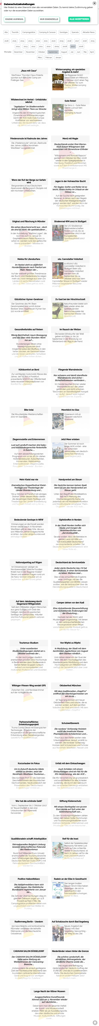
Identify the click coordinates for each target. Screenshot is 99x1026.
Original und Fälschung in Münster (28, 221)
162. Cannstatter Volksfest (70, 259)
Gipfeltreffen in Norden (70, 519)
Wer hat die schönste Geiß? (28, 801)
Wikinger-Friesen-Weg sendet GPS (29, 685)
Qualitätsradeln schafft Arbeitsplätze (29, 838)
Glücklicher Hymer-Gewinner (28, 299)
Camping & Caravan (47, 32)
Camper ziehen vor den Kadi (70, 602)
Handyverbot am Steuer (70, 479)
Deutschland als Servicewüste (70, 562)
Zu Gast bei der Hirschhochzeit (70, 299)
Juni (78, 52)
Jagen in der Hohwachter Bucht (70, 181)
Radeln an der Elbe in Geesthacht (70, 879)
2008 (65, 46)
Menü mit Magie (70, 138)
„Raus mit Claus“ (29, 70)
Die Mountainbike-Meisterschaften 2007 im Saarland (27, 415)
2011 (41, 46)
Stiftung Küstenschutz (70, 801)
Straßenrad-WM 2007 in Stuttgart (70, 221)
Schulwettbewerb (70, 723)
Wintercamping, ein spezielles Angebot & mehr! (70, 70)
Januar (58, 58)
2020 (54, 41)
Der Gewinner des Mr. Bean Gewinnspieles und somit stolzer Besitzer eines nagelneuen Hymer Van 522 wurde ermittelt (28, 307)
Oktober (41, 52)
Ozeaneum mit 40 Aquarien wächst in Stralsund (67, 419)
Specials (75, 32)
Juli (71, 52)
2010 (49, 46)
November (30, 52)
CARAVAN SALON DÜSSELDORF (28, 951)
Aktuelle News (89, 32)
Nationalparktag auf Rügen (29, 562)
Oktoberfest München (70, 685)
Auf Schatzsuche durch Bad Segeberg (70, 921)
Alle (6, 32)
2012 (33, 46)
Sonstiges (64, 32)
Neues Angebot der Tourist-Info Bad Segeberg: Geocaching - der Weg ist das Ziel (69, 931)
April (91, 52)
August (64, 52)
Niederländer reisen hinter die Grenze (70, 951)
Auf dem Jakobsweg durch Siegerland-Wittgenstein (29, 602)
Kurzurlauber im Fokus (29, 763)
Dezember (18, 52)
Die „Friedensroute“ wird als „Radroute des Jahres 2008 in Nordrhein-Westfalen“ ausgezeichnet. (28, 145)
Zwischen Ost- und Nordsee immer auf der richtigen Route (27, 691)
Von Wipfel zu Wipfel (70, 643)
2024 (22, 41)
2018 (69, 41)
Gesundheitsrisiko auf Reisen (29, 329)
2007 (73, 46)
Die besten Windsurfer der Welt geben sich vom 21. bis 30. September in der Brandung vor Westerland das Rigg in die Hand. (68, 338)
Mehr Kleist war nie (28, 479)
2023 (30, 41)
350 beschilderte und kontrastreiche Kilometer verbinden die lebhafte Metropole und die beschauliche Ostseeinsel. (28, 930)
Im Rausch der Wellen (70, 329)
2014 (18, 46)
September (52, 52)
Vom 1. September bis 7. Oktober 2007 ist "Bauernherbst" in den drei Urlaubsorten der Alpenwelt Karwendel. (29, 809)
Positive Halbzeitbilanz (29, 879)
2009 (57, 46)
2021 (46, 41)
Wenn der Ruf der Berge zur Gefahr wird (29, 181)
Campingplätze (28, 32)
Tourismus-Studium (28, 643)
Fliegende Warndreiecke (70, 369)
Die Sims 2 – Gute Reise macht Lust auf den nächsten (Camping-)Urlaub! (69, 110)
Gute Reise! (70, 101)
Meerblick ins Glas (70, 410)
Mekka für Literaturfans (28, 259)
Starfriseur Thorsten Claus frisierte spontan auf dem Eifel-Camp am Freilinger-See (27, 77)
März (40, 58)
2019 (61, 41)
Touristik (15, 32)
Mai (84, 52)
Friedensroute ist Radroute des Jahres (28, 138)
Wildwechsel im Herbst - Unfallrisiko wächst (29, 100)
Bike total (28, 410)
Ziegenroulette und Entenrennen (29, 439)
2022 (38, 41)
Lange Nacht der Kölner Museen (49, 991)
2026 (6, 41)
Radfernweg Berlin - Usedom (29, 921)
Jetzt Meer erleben (70, 439)
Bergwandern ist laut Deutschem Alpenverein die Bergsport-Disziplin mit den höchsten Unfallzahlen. (29, 188)
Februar (48, 58)
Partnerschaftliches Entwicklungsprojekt (29, 723)
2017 (77, 41)
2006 (81, 46)
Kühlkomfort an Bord (29, 369)
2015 (92, 41)
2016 (85, 41)
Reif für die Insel (70, 838)
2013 (25, 46)
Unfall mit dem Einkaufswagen (70, 763)
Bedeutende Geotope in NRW (28, 519)
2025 (14, 41)
